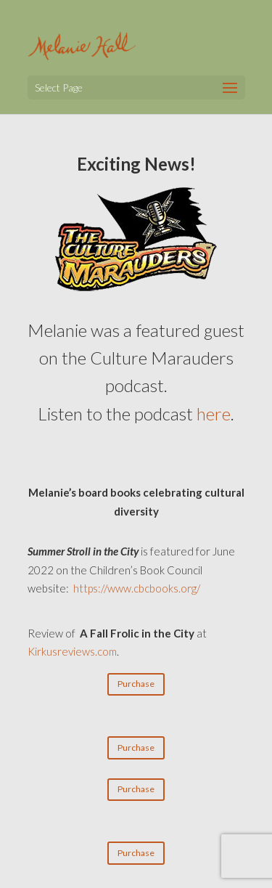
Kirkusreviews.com (72, 651)
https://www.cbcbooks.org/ (136, 588)
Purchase (136, 683)
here (214, 413)
